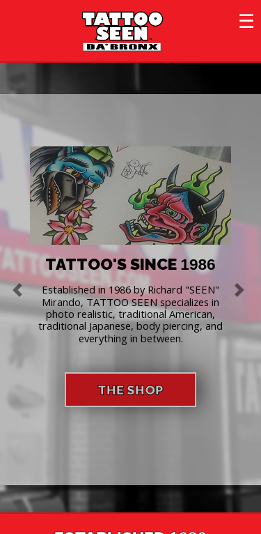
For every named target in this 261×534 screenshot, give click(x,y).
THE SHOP (130, 389)
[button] (19, 290)
